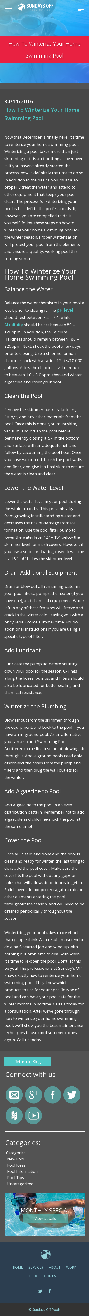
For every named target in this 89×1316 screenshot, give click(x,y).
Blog (33, 1275)
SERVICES (35, 1267)
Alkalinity (13, 324)
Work (71, 1267)
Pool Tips (15, 1177)
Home (18, 1267)
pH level (64, 310)
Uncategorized (20, 1183)
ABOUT (55, 1267)
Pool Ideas (16, 1165)
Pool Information (22, 1171)
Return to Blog (28, 1061)
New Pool (15, 1158)
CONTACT (52, 1275)
